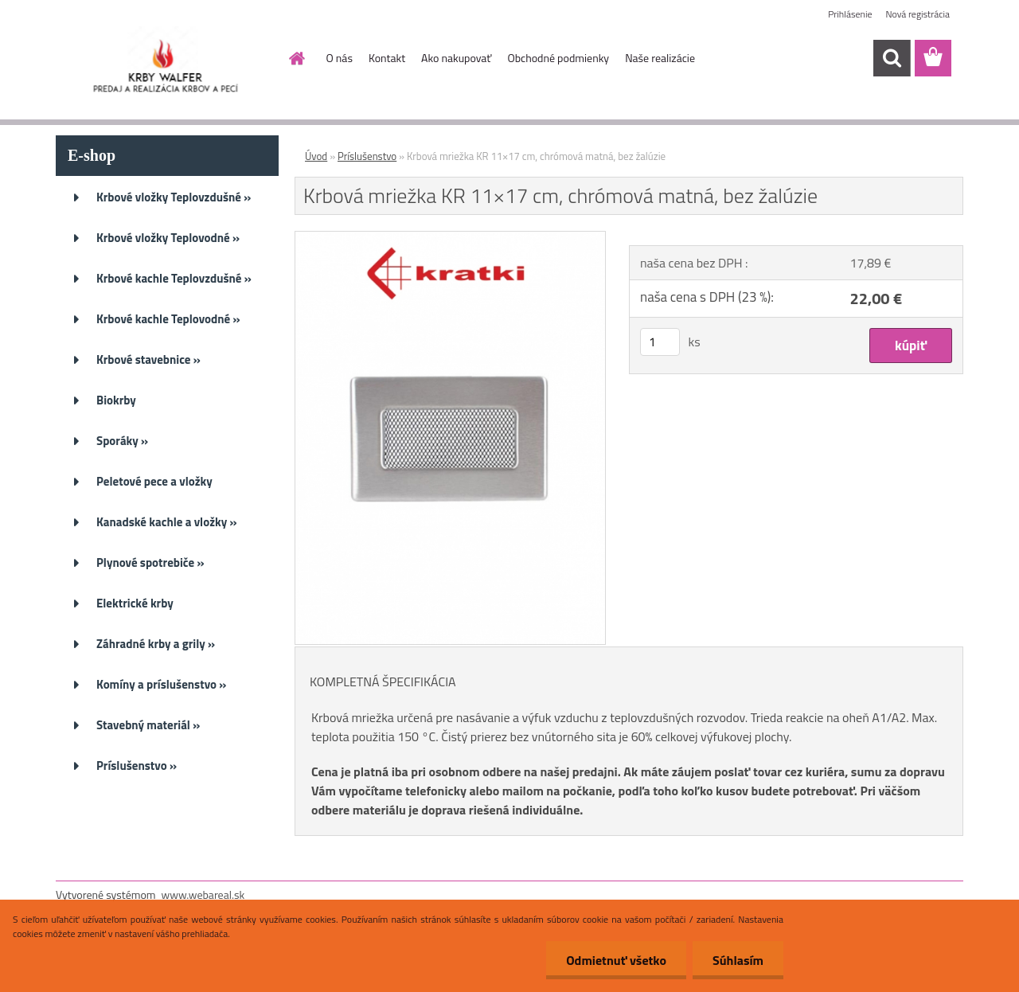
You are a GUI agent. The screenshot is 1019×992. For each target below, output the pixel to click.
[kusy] (660, 342)
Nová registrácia (917, 13)
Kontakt (387, 57)
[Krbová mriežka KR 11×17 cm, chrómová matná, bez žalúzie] (450, 238)
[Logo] (165, 59)
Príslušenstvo (367, 156)
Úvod (316, 156)
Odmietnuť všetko (616, 960)
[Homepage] (296, 58)
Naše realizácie (660, 57)
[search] (891, 58)
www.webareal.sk (203, 894)
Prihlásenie (850, 13)
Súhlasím (738, 960)
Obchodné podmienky (558, 57)
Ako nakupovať (456, 57)
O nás (339, 57)
